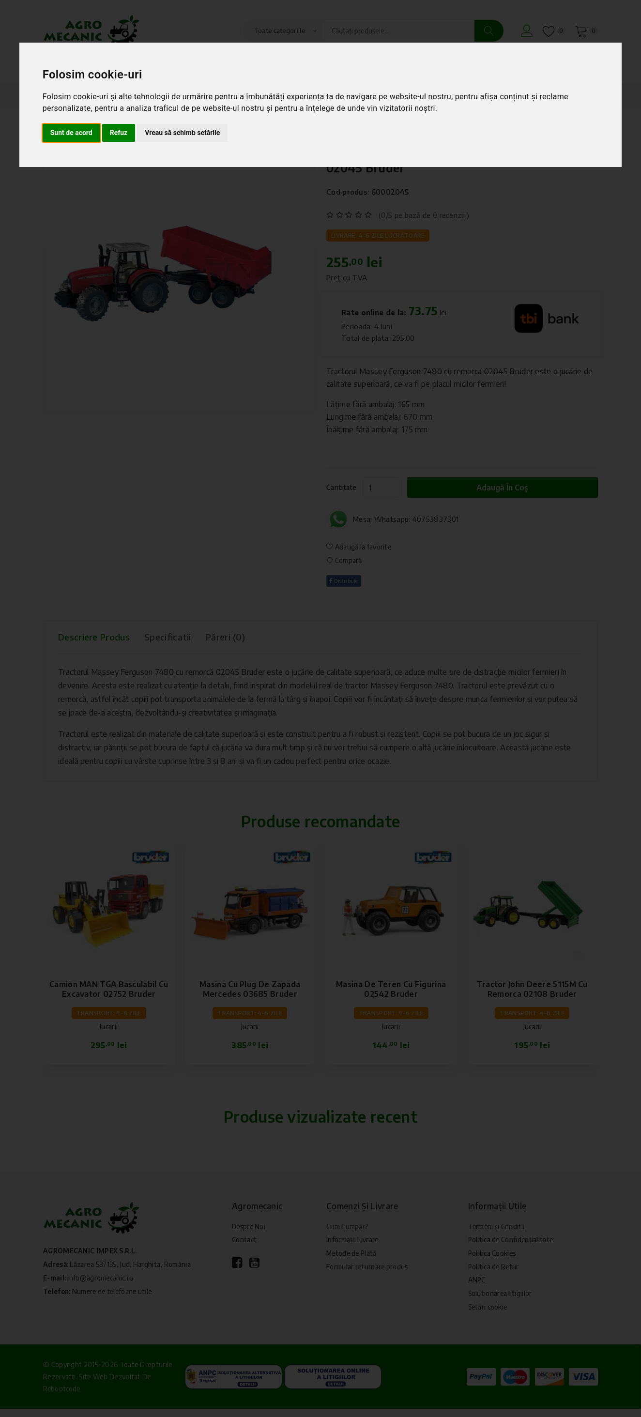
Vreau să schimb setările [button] (182, 133)
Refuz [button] (119, 133)
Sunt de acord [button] (71, 133)
